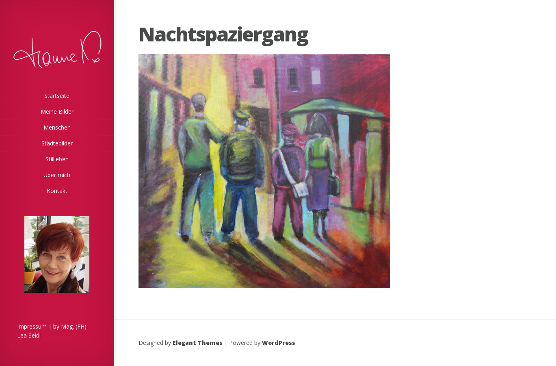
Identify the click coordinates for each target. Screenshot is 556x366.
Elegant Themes (198, 343)
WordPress (278, 343)
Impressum (32, 326)
